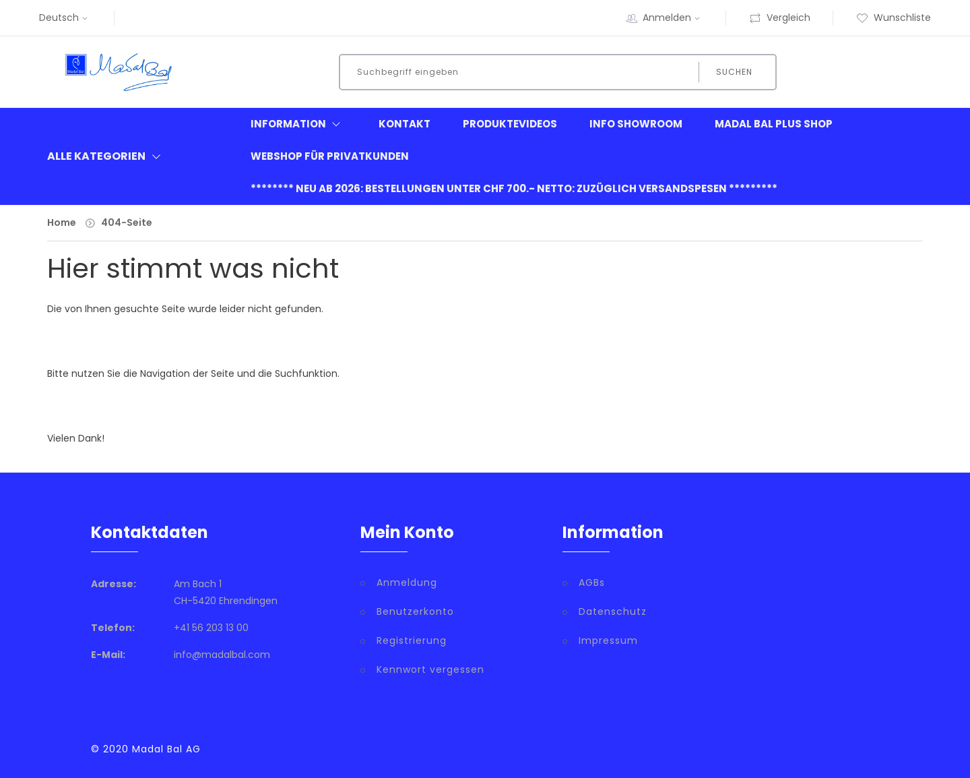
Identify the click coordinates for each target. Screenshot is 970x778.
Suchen (734, 72)
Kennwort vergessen (430, 669)
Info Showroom (635, 124)
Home (61, 222)
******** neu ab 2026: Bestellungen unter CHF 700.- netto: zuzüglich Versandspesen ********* (514, 188)
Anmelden (673, 17)
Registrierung (412, 640)
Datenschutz (613, 611)
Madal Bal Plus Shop (774, 124)
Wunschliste (893, 17)
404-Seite (126, 222)
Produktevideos (510, 124)
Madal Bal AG (166, 749)
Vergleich (779, 17)
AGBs (592, 582)
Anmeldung (407, 582)
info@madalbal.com (222, 654)
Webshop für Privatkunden (330, 156)
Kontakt (404, 124)
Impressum (608, 640)
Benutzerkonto (415, 611)
